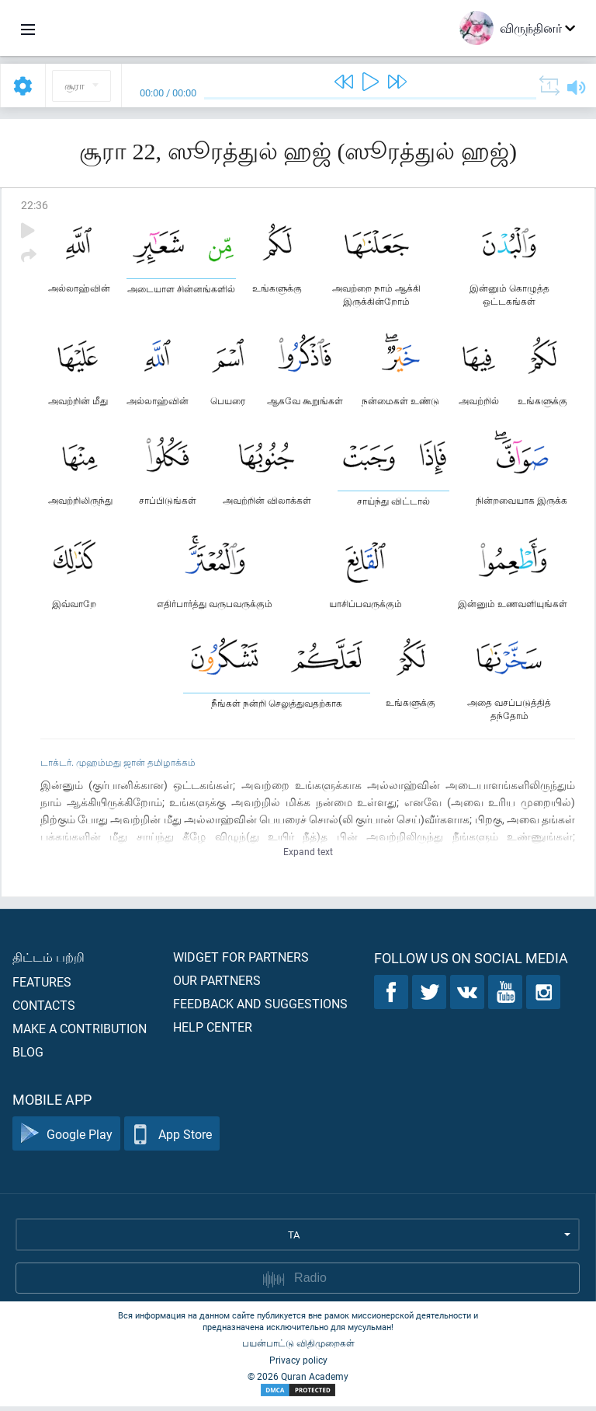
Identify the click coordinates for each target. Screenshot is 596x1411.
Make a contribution (79, 1033)
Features (41, 986)
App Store (172, 1138)
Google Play (66, 1138)
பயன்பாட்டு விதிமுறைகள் (298, 1347)
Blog (27, 1056)
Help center (212, 1031)
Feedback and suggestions (260, 1008)
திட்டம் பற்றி (48, 961)
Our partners (217, 984)
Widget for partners (241, 961)
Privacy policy (298, 1364)
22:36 (34, 204)
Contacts (43, 1009)
